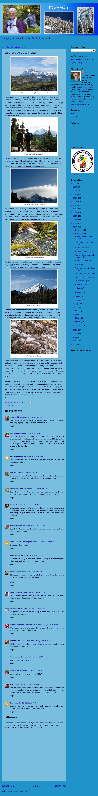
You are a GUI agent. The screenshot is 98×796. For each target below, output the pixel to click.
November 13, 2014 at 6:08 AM (32, 657)
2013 (75, 330)
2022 (75, 198)
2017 (75, 216)
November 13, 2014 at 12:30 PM (27, 684)
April (77, 314)
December (79, 230)
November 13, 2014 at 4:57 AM (40, 641)
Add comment (11, 717)
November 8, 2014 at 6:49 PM (30, 417)
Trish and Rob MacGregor (20, 542)
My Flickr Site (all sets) (79, 63)
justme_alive (15, 609)
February (78, 322)
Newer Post (8, 786)
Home (35, 786)
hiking (13, 405)
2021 (75, 202)
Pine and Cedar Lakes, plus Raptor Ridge (85, 256)
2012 (75, 334)
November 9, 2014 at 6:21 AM (34, 456)
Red (11, 473)
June (77, 307)
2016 (75, 220)
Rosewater (79, 264)
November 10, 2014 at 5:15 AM (31, 572)
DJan (86, 72)
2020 (75, 205)
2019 (75, 209)
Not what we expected (83, 281)
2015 (75, 223)
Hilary (12, 505)
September (79, 296)
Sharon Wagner (16, 592)
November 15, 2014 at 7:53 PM (25, 703)
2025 (75, 187)
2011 (75, 337)
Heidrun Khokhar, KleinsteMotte (23, 625)
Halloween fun (80, 288)
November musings (82, 284)
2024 (75, 191)
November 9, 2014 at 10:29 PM (42, 542)
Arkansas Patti (16, 526)
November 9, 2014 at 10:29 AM (25, 473)
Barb (12, 684)
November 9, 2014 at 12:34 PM (27, 505)
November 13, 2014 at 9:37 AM (31, 671)
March (77, 318)
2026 (75, 183)
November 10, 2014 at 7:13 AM (34, 592)
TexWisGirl (14, 417)
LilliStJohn (14, 433)
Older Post (60, 786)
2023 (75, 194)
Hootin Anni (15, 572)
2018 (75, 212)
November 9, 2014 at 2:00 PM (33, 526)
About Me (74, 117)
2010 (75, 341)
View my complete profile (80, 104)
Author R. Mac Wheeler (19, 641)
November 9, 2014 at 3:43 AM (30, 433)
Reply (12, 426)
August (78, 300)
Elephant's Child (16, 489)
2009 (75, 344)
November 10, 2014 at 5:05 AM (32, 555)
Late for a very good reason (85, 277)
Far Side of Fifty (16, 456)
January (78, 325)
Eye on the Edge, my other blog (82, 59)
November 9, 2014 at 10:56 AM (35, 489)
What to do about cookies (84, 251)
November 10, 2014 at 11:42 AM (33, 609)
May (77, 311)
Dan (11, 703)
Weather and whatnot (83, 261)
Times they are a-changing (85, 274)
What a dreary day (82, 248)
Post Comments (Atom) (21, 791)
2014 (75, 227)
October (78, 293)
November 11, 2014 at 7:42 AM (47, 625)
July (77, 304)
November (79, 233)
